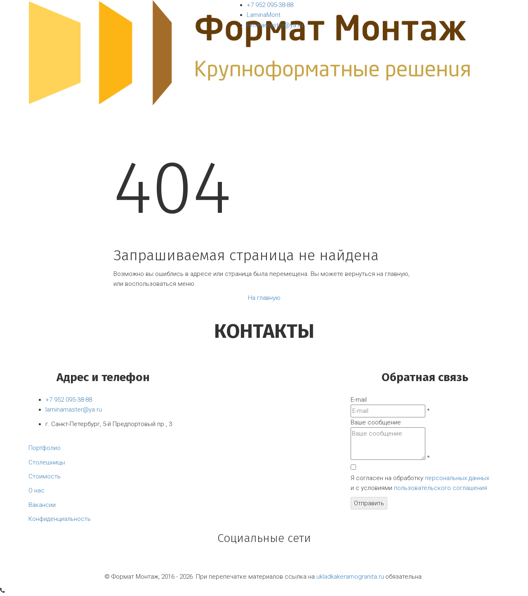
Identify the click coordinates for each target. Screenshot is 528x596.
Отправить (369, 503)
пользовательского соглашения (440, 488)
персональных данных (457, 478)
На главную (264, 298)
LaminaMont (263, 15)
